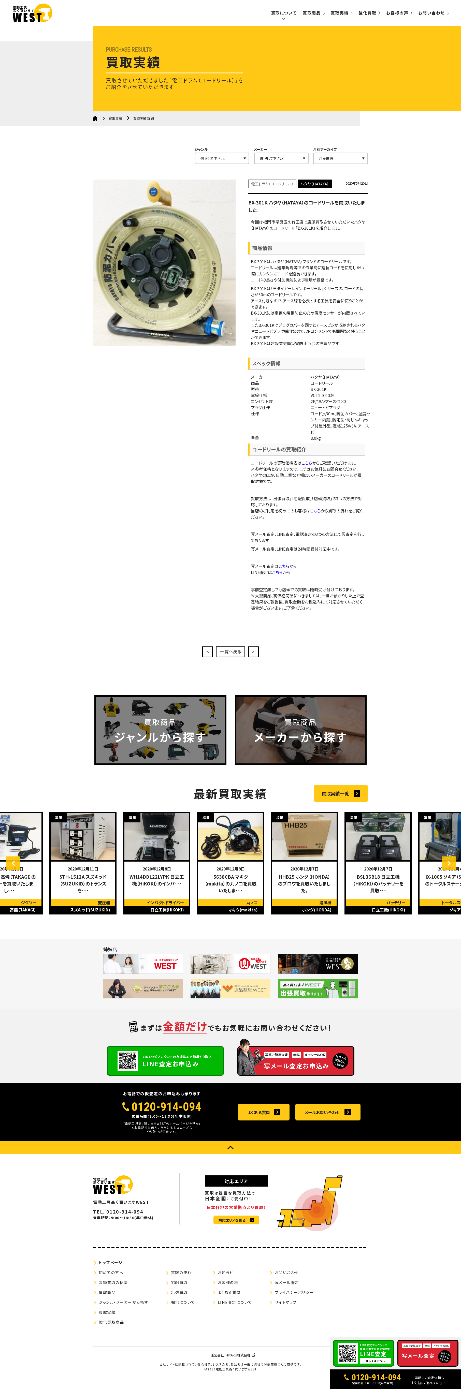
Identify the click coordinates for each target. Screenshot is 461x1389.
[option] (83, 879)
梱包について (183, 1307)
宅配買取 (179, 1288)
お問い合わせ (431, 13)
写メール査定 (287, 1288)
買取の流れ (181, 1278)
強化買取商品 (111, 1327)
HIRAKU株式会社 (238, 1360)
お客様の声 (397, 13)
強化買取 (367, 13)
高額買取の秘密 (113, 1288)
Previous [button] (16, 880)
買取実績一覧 (335, 810)
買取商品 (312, 13)
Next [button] (446, 880)
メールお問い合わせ (322, 1118)
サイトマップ (286, 1307)
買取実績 (340, 13)
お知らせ (226, 1278)
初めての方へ (111, 1278)
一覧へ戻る (230, 652)
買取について (284, 13)
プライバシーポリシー (294, 1298)
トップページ (110, 1268)
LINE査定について (235, 1307)
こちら (306, 475)
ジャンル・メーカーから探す (123, 1307)
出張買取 (179, 1298)
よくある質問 (258, 1118)
